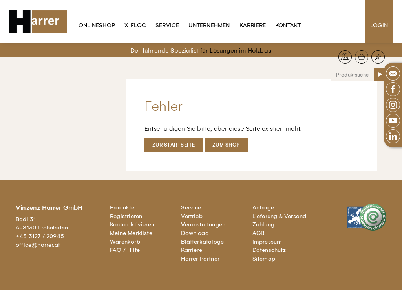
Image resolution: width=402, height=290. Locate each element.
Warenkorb (125, 241)
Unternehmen (209, 25)
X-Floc (135, 25)
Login (379, 25)
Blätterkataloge (202, 241)
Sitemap (263, 258)
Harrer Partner (200, 258)
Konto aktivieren (132, 224)
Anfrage (263, 207)
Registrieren (126, 216)
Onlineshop (97, 25)
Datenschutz (269, 249)
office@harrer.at (38, 244)
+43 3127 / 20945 (40, 236)
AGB (258, 233)
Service (167, 25)
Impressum (267, 241)
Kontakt (288, 25)
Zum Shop (226, 145)
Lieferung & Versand (279, 216)
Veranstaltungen (203, 224)
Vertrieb (192, 216)
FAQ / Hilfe (125, 249)
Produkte (122, 207)
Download (195, 233)
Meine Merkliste (131, 233)
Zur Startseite (173, 145)
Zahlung (263, 224)
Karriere (252, 25)
